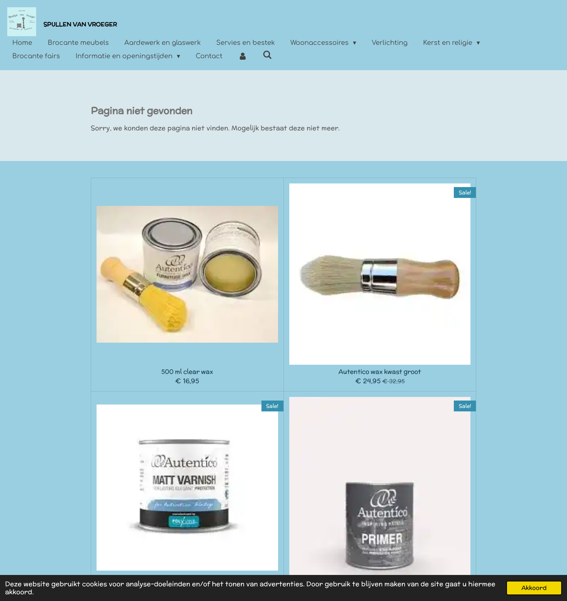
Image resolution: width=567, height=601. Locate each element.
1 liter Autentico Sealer (139, 399)
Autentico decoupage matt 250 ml (331, 403)
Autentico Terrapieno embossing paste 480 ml (139, 527)
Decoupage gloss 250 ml (428, 399)
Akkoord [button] (534, 587)
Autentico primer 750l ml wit (427, 279)
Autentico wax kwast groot (235, 276)
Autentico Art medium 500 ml (235, 403)
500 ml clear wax (139, 276)
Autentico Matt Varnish (331, 276)
